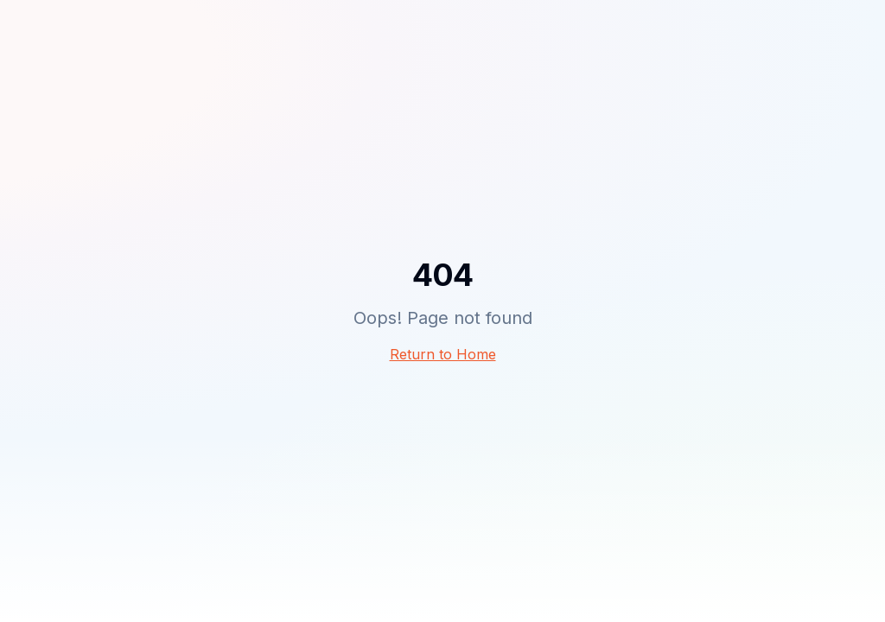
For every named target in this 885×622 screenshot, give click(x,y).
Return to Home (443, 354)
